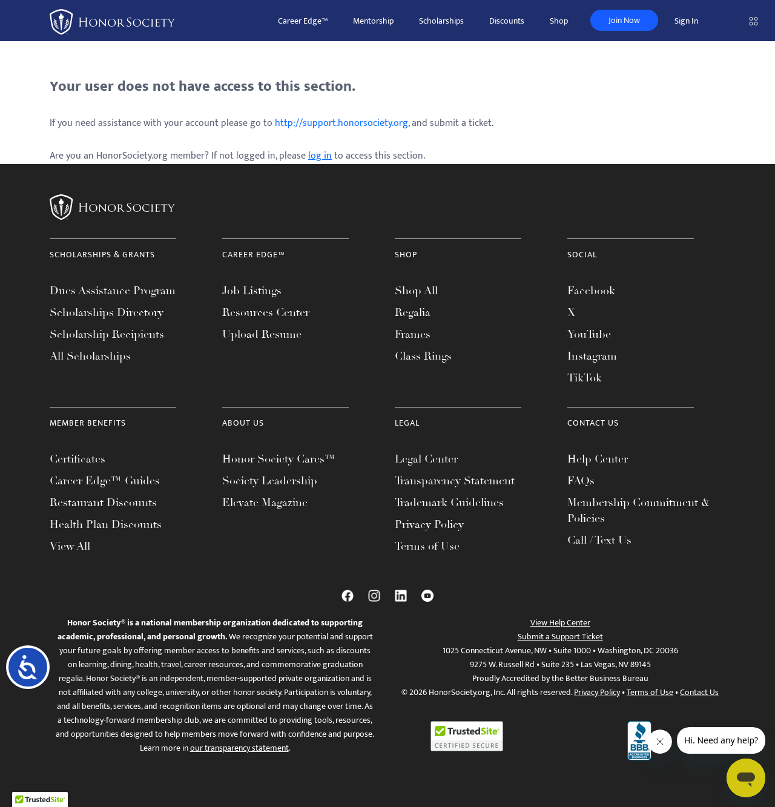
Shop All (416, 290)
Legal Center (426, 459)
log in (320, 156)
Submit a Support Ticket (560, 637)
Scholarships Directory (106, 312)
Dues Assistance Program (113, 290)
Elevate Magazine (265, 502)
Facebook (591, 290)
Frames (412, 334)
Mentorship (373, 21)
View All (70, 546)
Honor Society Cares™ (278, 459)
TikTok (584, 377)
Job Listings (252, 290)
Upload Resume (262, 334)
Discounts (506, 21)
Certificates (77, 459)
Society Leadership (269, 480)
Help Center (597, 459)
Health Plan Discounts (106, 524)
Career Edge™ (303, 21)
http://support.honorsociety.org (341, 123)
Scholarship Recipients (107, 334)
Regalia (412, 312)
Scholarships (441, 21)
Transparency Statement (455, 480)
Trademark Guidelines (449, 502)
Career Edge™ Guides (105, 480)
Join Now (624, 20)
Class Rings (423, 356)
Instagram (592, 356)
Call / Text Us (599, 540)
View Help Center (560, 623)
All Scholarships (90, 356)
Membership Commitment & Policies (638, 510)
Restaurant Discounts (103, 502)
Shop (559, 21)
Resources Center (265, 312)
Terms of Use (427, 546)
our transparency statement (239, 748)
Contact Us (699, 692)
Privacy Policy (429, 524)
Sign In (686, 21)
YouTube (589, 334)
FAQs (581, 480)
